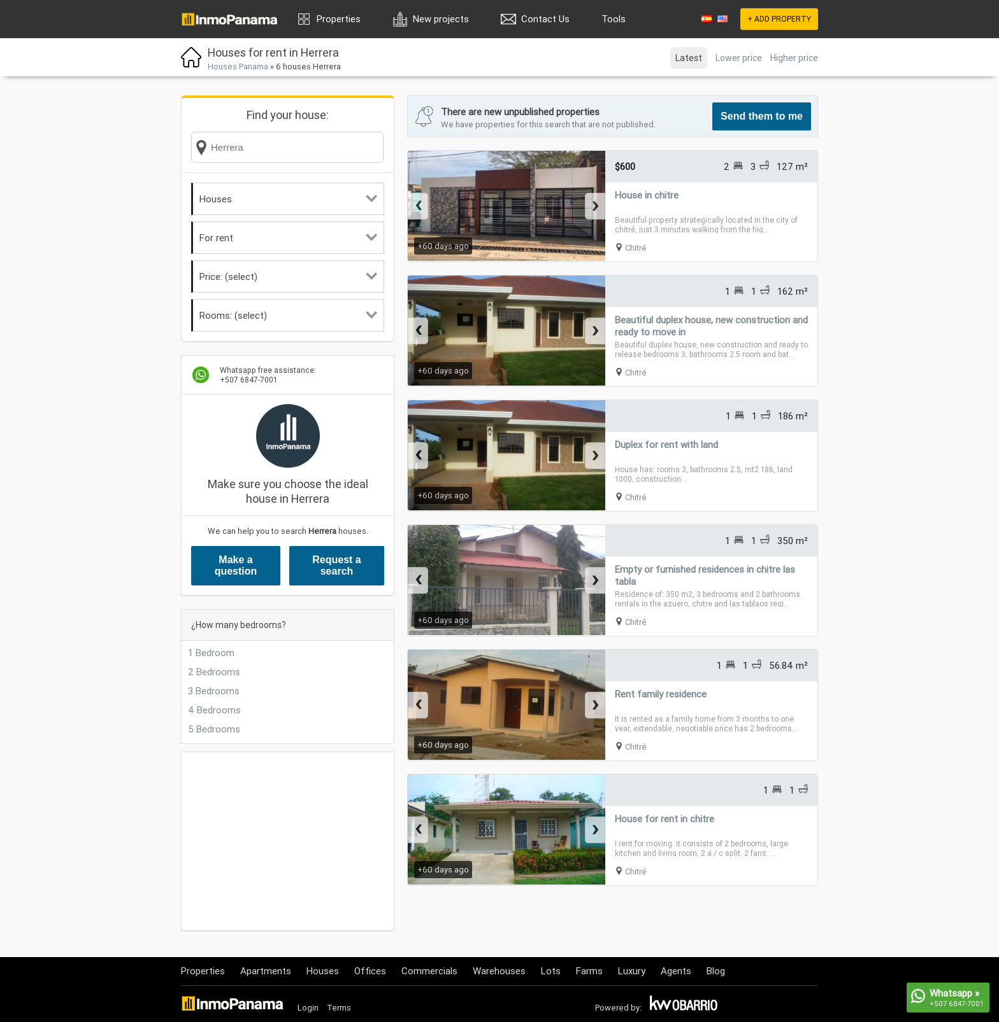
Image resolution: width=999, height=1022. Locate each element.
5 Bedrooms (214, 729)
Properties (339, 19)
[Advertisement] (287, 841)
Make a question (236, 565)
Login (308, 1007)
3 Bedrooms (214, 691)
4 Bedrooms (214, 710)
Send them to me (762, 116)
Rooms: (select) (288, 315)
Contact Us (545, 19)
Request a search (336, 565)
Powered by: (618, 1007)
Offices (370, 971)
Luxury (631, 971)
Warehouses (499, 971)
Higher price (794, 58)
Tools (613, 19)
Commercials (429, 971)
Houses (288, 199)
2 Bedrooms (214, 672)
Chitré (636, 247)
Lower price (738, 58)
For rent (288, 238)
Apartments (265, 971)
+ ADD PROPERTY (779, 19)
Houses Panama (238, 66)
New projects (441, 19)
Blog (716, 971)
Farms (589, 971)
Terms (339, 1007)
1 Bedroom (211, 653)
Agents (676, 971)
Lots (551, 971)
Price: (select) (288, 276)
